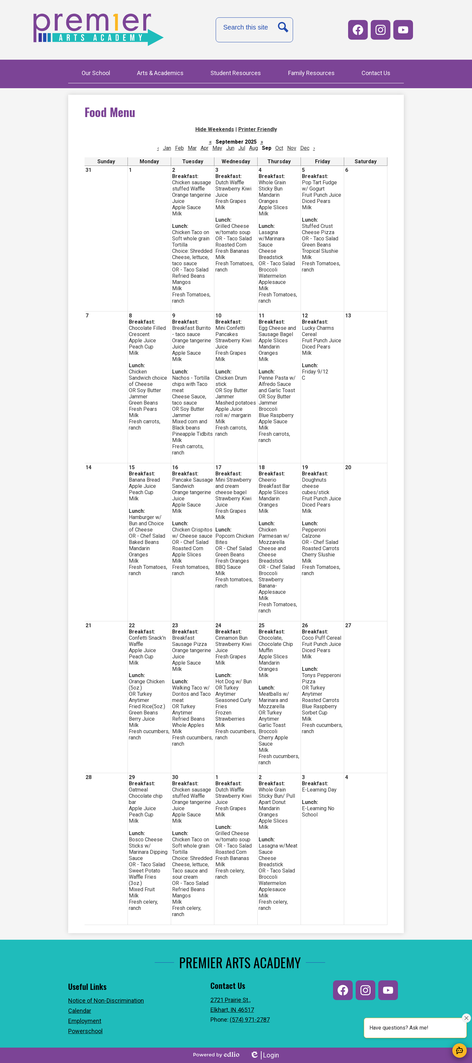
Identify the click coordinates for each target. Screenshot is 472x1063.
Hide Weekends (214, 129)
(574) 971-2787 (250, 1019)
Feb (179, 148)
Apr (204, 148)
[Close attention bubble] (466, 1018)
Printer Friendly (257, 129)
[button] (95, 74)
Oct (279, 148)
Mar (192, 148)
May (217, 148)
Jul (241, 148)
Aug (253, 148)
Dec (304, 148)
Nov (291, 148)
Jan (167, 148)
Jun (230, 148)
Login (264, 1055)
